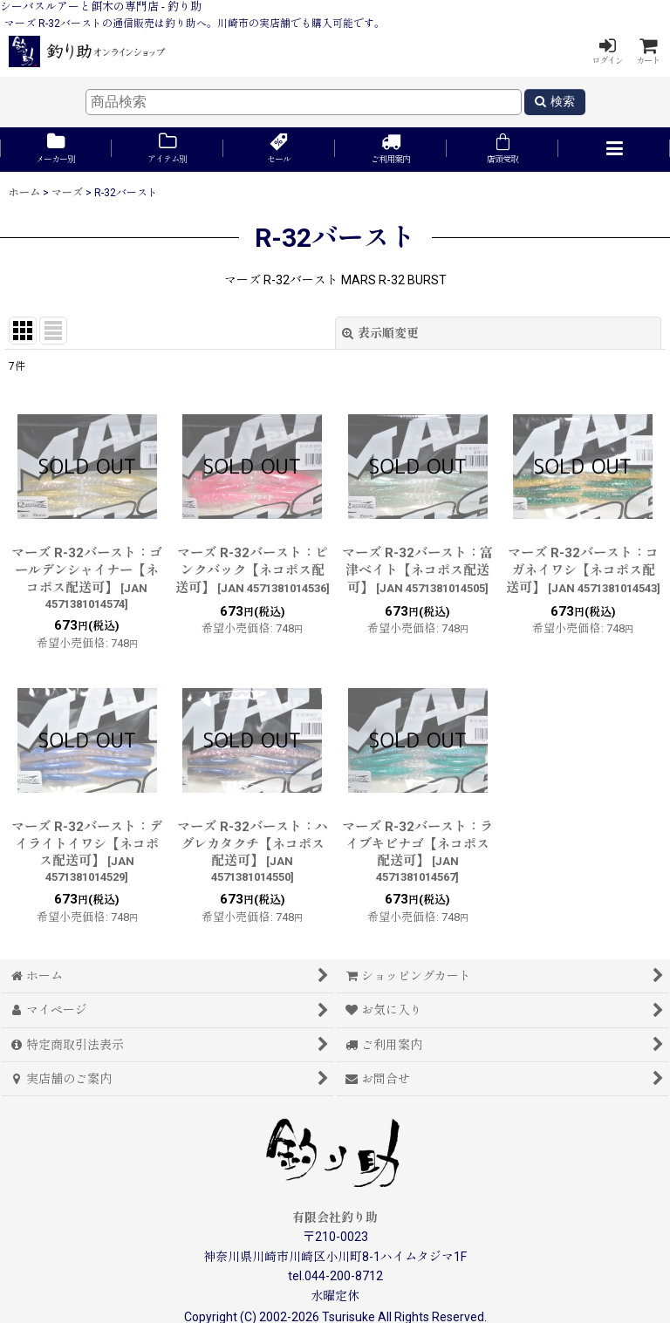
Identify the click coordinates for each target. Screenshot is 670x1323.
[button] (614, 149)
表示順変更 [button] (380, 333)
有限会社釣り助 (335, 1217)
